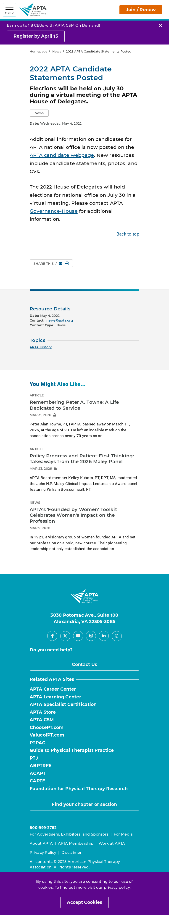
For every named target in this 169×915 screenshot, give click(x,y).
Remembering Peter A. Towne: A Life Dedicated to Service (74, 405)
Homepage (38, 51)
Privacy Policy (43, 852)
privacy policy (117, 887)
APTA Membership (76, 843)
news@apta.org (59, 320)
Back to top (127, 234)
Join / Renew (141, 9)
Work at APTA (112, 843)
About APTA (41, 843)
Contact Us (84, 664)
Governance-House (54, 211)
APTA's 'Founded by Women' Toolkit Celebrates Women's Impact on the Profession (73, 515)
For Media (123, 834)
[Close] (160, 25)
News (56, 51)
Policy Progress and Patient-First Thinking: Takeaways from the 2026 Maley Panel (82, 458)
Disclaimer (71, 852)
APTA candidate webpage (62, 155)
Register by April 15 (35, 36)
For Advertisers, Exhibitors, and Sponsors (69, 834)
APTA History (41, 347)
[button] (39, 113)
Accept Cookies (84, 902)
